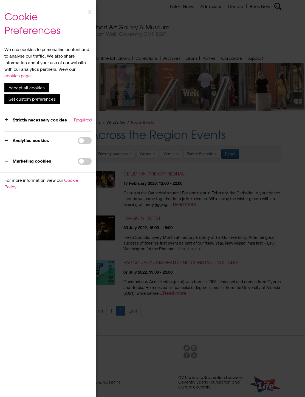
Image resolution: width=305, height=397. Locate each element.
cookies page (17, 75)
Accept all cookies (27, 87)
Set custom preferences (32, 98)
